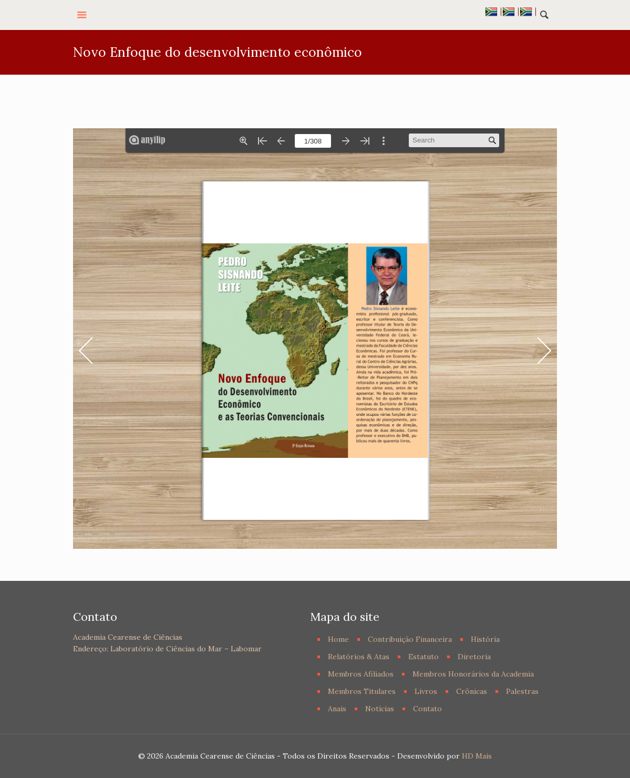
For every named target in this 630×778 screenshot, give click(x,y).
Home (338, 639)
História (485, 639)
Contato (427, 708)
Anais (337, 708)
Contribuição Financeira (410, 639)
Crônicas (471, 691)
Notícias (379, 708)
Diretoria (474, 656)
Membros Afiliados (361, 674)
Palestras (522, 691)
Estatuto (423, 656)
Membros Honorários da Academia (473, 674)
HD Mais (477, 756)
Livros (426, 691)
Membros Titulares (362, 691)
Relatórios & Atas (358, 656)
